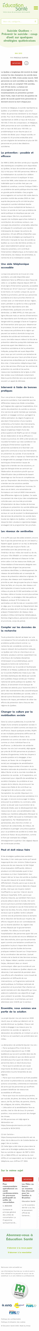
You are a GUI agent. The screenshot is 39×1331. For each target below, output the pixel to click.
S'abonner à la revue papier (19, 1248)
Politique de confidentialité (11, 1319)
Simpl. (28, 1326)
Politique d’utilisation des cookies (13, 1322)
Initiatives (16, 63)
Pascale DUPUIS (21, 58)
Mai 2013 (18, 53)
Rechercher (37, 21)
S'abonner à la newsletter (20, 1252)
